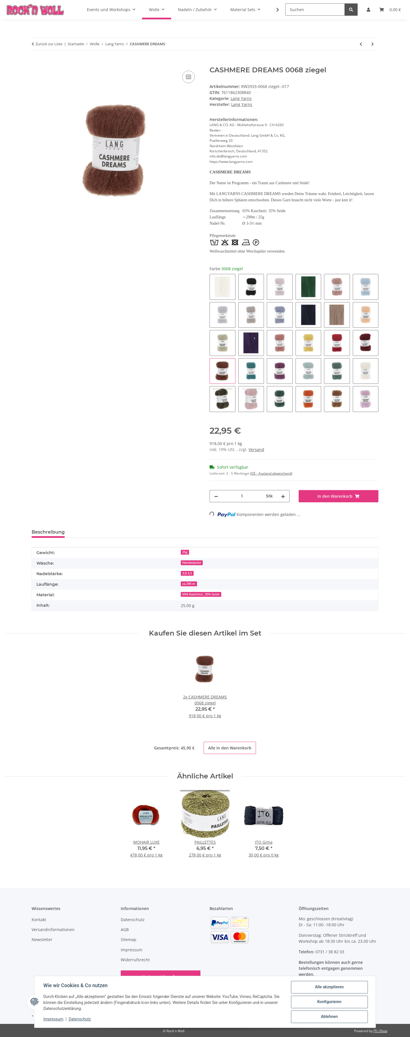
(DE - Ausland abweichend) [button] (271, 473)
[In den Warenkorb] (36, 63)
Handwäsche (191, 563)
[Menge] (242, 496)
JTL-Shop (380, 1030)
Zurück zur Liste (49, 43)
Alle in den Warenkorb (229, 748)
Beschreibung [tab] (48, 532)
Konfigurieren (329, 1002)
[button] (274, 9)
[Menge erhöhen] (283, 496)
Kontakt (39, 919)
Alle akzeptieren (329, 987)
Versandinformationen (53, 929)
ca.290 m (188, 584)
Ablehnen (329, 1017)
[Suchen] (315, 9)
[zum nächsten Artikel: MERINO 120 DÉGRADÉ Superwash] (372, 44)
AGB (125, 929)
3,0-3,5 (187, 573)
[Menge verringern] (216, 496)
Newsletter (42, 939)
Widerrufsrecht (135, 959)
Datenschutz (80, 1019)
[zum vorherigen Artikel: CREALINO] (361, 44)
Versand (256, 449)
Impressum (53, 1019)
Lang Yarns (241, 98)
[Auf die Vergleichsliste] (188, 77)
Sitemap (128, 939)
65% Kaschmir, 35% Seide (201, 594)
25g (184, 552)
